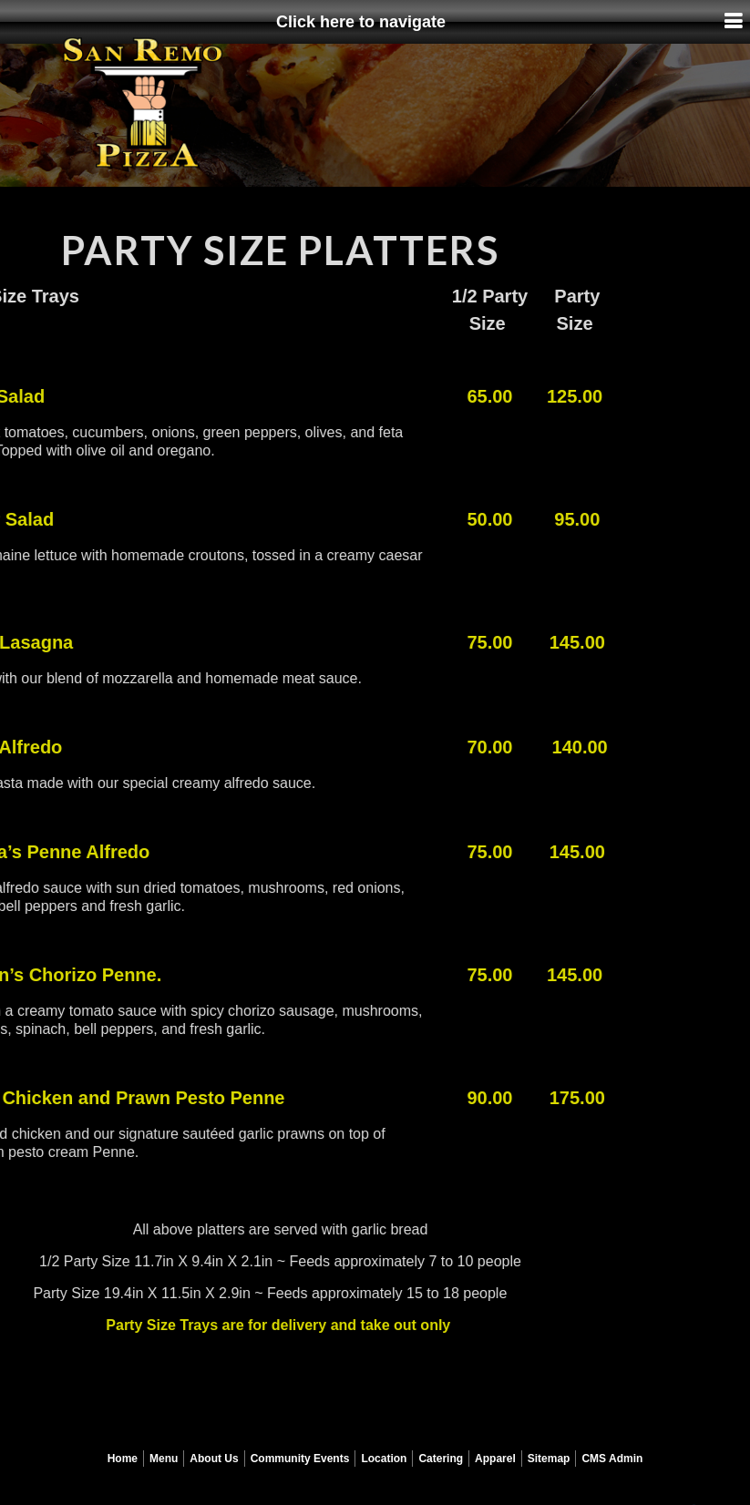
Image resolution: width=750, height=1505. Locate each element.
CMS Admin (611, 1458)
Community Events (300, 1458)
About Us (214, 1458)
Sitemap (549, 1458)
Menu (163, 1458)
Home (123, 1458)
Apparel (495, 1458)
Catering (440, 1458)
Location (383, 1458)
